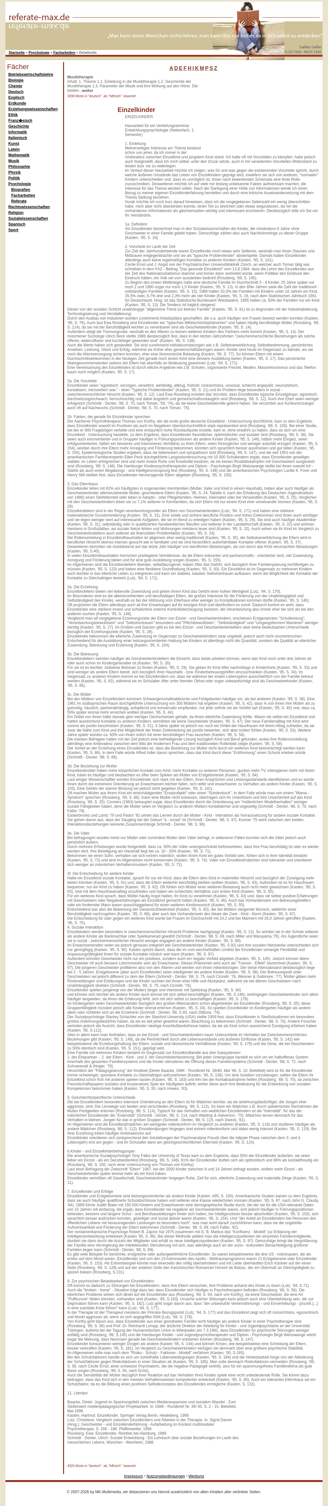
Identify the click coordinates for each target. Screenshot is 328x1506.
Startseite (17, 52)
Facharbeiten (64, 52)
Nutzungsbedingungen (165, 1476)
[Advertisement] (255, 115)
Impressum (133, 1476)
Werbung (196, 1476)
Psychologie (39, 52)
